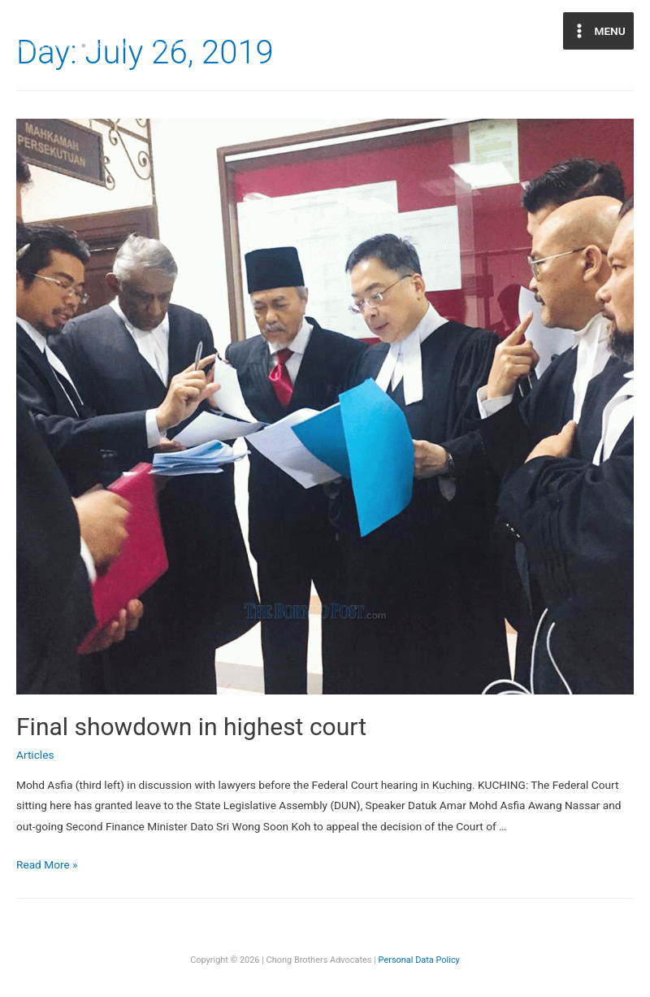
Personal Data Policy (419, 960)
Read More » (47, 864)
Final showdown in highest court (191, 726)
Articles (35, 754)
